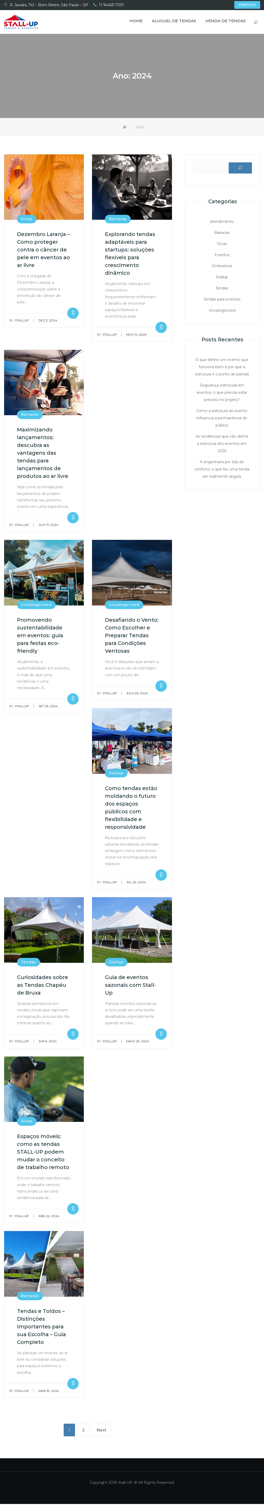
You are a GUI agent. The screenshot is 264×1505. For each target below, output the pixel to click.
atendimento (222, 222)
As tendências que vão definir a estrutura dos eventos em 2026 (222, 444)
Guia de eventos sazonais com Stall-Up (130, 986)
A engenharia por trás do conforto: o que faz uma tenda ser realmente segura (221, 469)
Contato (247, 5)
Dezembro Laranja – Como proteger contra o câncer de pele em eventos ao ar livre (43, 250)
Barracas (118, 220)
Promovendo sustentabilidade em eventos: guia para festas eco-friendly (40, 636)
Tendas (28, 962)
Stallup (19, 321)
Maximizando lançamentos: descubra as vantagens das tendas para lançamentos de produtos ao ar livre (42, 454)
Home (136, 21)
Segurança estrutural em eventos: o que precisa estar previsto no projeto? (222, 393)
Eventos (221, 255)
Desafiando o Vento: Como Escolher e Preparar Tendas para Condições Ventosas (132, 636)
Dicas (26, 220)
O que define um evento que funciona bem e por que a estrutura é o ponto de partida (222, 367)
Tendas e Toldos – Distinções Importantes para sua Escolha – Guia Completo (41, 1327)
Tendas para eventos (221, 300)
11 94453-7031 (111, 5)
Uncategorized (36, 605)
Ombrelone (222, 266)
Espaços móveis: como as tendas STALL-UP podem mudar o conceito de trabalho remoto (43, 1152)
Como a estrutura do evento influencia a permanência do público (222, 418)
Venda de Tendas (225, 21)
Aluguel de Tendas (174, 21)
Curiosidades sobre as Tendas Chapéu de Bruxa (42, 986)
